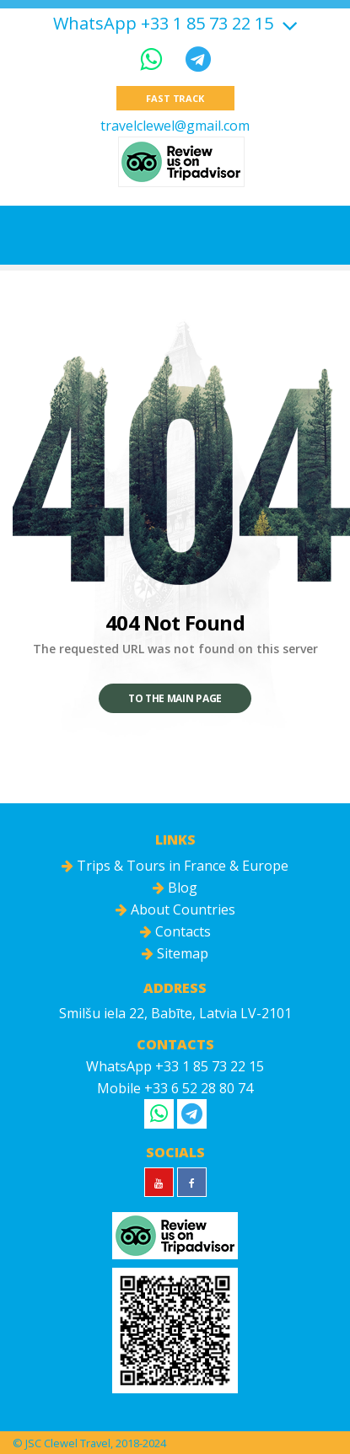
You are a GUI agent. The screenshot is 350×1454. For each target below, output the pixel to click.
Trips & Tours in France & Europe (175, 865)
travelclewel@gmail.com (175, 125)
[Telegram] (198, 58)
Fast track (175, 98)
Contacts (175, 931)
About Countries (175, 909)
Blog (175, 887)
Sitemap (175, 953)
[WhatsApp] (154, 58)
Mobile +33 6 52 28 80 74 (175, 1088)
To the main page (175, 698)
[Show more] (287, 23)
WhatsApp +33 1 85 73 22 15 (163, 24)
